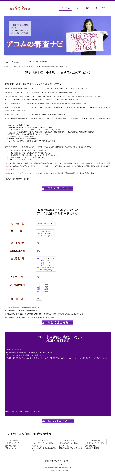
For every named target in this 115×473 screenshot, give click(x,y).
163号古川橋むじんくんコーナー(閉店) (96, 442)
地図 (95, 8)
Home (8, 62)
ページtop (65, 8)
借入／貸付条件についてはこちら (18, 179)
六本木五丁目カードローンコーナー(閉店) (43, 442)
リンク (105, 8)
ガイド (77, 8)
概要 (87, 8)
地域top (16, 62)
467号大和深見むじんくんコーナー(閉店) (69, 442)
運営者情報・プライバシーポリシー (57, 461)
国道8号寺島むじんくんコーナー (14, 442)
